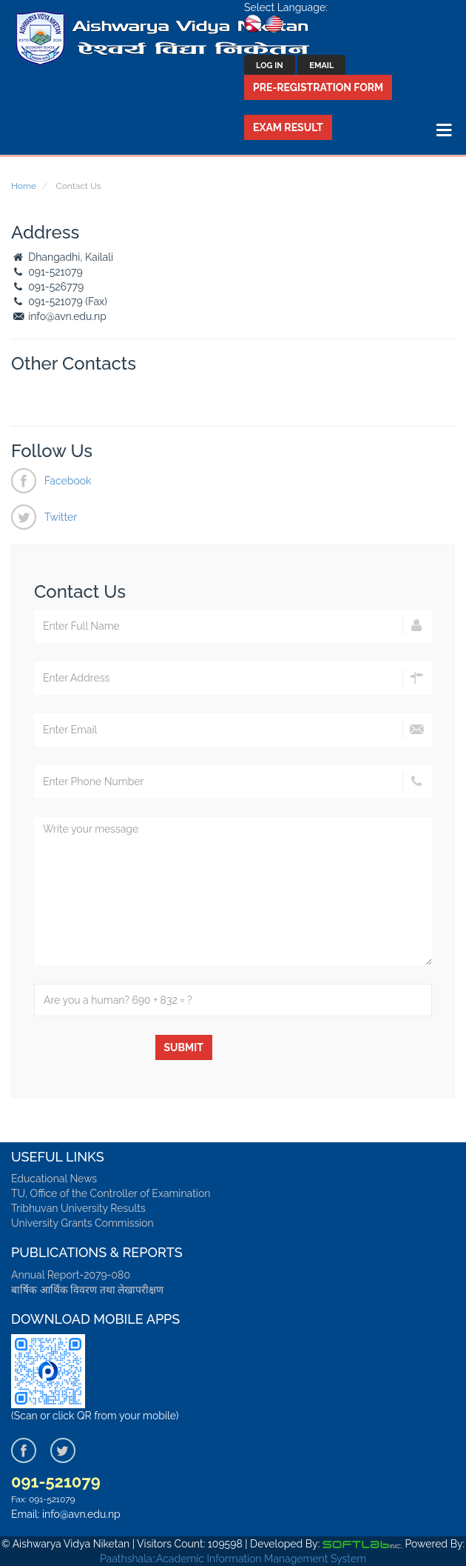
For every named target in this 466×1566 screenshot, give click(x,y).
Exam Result (288, 127)
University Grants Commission (82, 1223)
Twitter (60, 517)
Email (321, 65)
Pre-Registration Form (318, 87)
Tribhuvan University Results (78, 1208)
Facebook (68, 481)
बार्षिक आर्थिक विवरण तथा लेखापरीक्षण (87, 1290)
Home (23, 186)
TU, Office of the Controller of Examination (110, 1193)
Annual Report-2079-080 (70, 1275)
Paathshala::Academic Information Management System (233, 1559)
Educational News (54, 1179)
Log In (269, 65)
